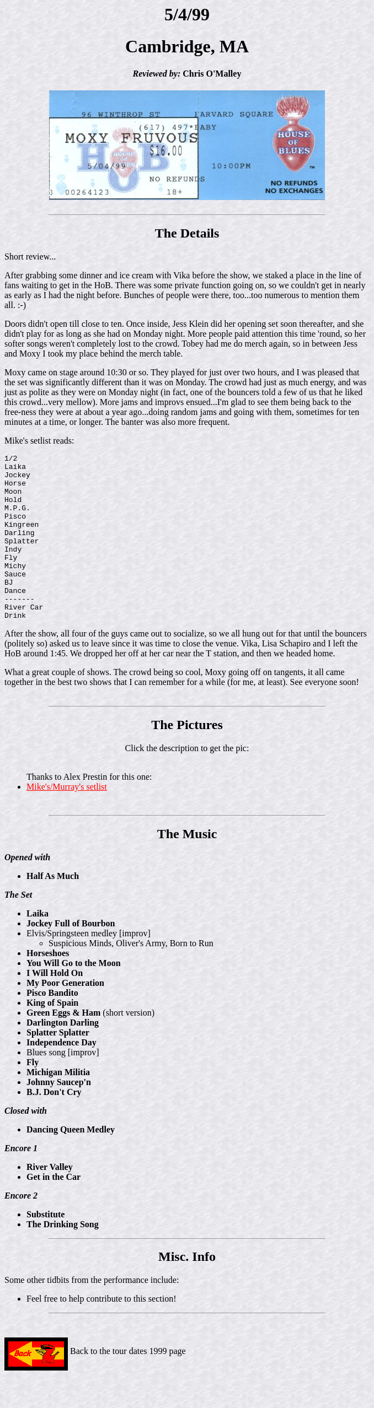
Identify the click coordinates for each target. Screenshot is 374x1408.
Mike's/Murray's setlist (66, 819)
